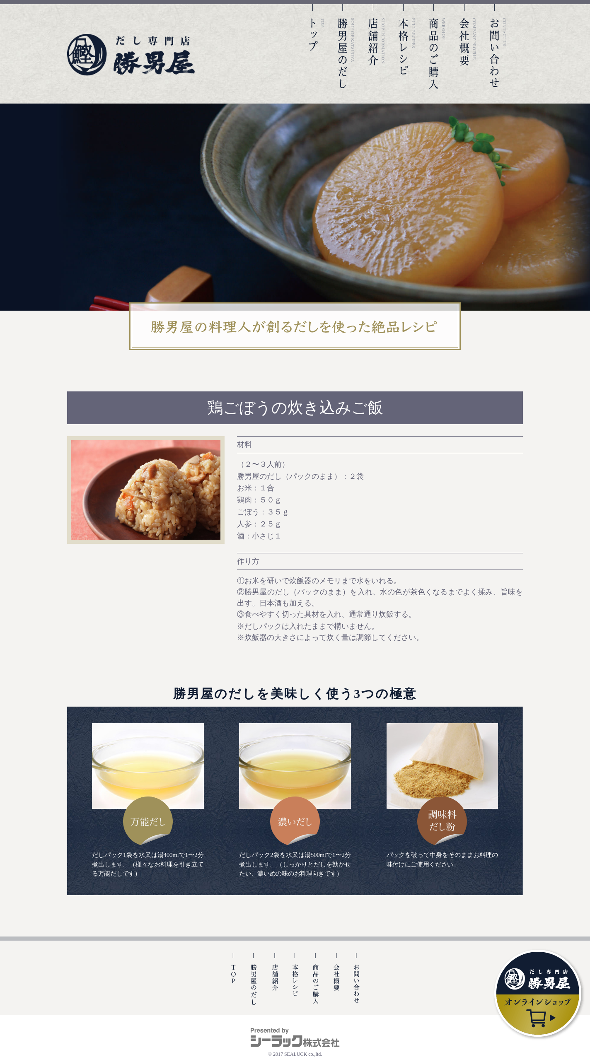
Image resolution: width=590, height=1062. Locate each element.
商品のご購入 (437, 46)
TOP (315, 46)
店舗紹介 (376, 46)
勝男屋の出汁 (254, 984)
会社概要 (467, 46)
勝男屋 (131, 55)
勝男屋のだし (346, 46)
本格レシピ (407, 46)
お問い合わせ (498, 46)
